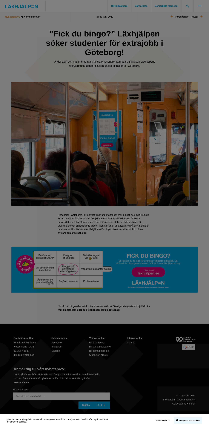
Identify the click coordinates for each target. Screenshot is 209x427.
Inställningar (162, 420)
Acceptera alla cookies (189, 420)
